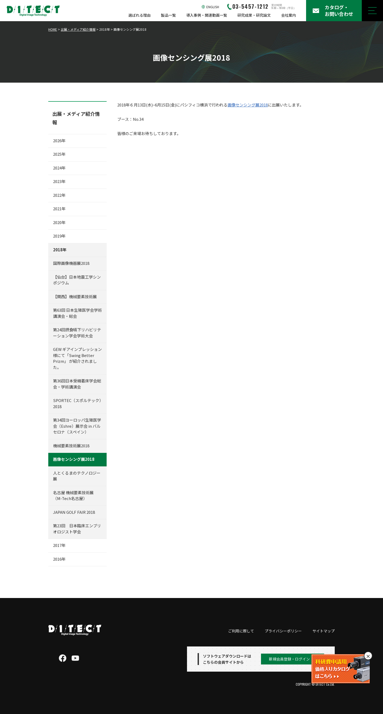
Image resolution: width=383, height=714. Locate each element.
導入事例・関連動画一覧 (206, 15)
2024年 (59, 168)
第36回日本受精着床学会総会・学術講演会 (77, 384)
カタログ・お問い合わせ (339, 10)
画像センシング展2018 (248, 105)
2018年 (60, 249)
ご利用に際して (241, 630)
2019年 (59, 236)
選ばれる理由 (139, 15)
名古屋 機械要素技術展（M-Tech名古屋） (73, 495)
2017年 (59, 545)
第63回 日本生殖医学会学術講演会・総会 (77, 313)
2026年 (59, 140)
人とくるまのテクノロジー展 (77, 476)
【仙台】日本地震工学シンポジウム (77, 280)
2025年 (59, 154)
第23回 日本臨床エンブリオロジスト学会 (77, 528)
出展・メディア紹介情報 (78, 29)
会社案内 (288, 15)
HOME (52, 29)
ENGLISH (212, 7)
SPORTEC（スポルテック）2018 (77, 403)
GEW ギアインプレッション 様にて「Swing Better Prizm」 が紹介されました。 (77, 358)
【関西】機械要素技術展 (75, 296)
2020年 (59, 222)
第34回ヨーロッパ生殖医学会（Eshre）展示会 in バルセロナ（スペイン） (77, 426)
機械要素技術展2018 (71, 445)
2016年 (59, 559)
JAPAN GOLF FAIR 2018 (74, 512)
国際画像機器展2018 (71, 263)
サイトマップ (323, 630)
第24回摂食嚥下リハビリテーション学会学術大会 (77, 332)
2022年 (59, 195)
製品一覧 (168, 15)
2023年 (59, 181)
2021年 (59, 208)
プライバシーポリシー (283, 630)
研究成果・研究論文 (254, 15)
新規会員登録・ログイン (289, 659)
